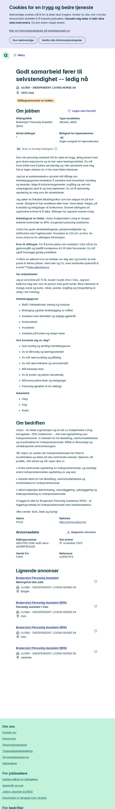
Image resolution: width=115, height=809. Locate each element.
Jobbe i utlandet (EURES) (17, 791)
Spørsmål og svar (13, 785)
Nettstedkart (9, 763)
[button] (81, 532)
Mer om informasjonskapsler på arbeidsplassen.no (39, 30)
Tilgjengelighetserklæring (17, 751)
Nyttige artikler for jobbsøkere (20, 779)
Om (15, 757)
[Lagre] (95, 581)
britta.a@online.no (38, 267)
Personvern (9, 738)
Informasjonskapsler (14, 744)
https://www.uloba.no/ (72, 522)
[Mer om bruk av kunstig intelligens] (56, 149)
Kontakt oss (9, 732)
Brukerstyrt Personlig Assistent (37, 578)
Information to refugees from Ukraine (24, 797)
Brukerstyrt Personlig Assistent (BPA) (41, 602)
